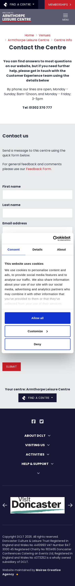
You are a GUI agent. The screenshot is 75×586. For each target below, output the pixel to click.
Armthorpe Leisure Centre (28, 40)
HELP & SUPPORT (38, 464)
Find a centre (18, 4)
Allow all (37, 318)
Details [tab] (38, 249)
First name (11, 186)
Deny (37, 344)
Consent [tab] (13, 249)
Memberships (59, 5)
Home (29, 35)
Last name (11, 205)
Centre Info (63, 40)
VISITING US (37, 445)
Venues (44, 35)
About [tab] (61, 249)
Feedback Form (38, 169)
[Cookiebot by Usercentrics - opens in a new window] (53, 238)
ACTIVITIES (37, 454)
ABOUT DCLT (37, 435)
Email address (14, 223)
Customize (38, 331)
